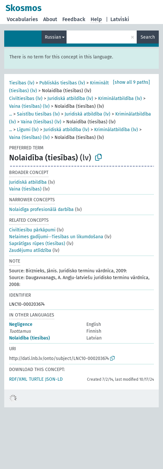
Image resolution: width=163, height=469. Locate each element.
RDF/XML (18, 379)
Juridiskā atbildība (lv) (70, 98)
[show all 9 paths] (131, 82)
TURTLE (36, 379)
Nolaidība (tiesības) (29, 338)
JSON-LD (54, 379)
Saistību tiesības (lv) (38, 114)
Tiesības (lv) (21, 83)
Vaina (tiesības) (25, 189)
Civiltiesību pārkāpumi (32, 230)
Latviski (119, 19)
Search (148, 37)
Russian (53, 37)
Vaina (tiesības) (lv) (29, 106)
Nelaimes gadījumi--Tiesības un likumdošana (56, 237)
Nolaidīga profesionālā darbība (41, 209)
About (50, 19)
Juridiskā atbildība (28, 182)
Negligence (20, 324)
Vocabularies (22, 19)
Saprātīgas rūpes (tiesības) (37, 243)
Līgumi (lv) (28, 129)
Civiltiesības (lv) (26, 98)
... (10, 114)
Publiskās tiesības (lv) (62, 83)
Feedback (73, 19)
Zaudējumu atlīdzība (30, 250)
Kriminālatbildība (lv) (120, 98)
